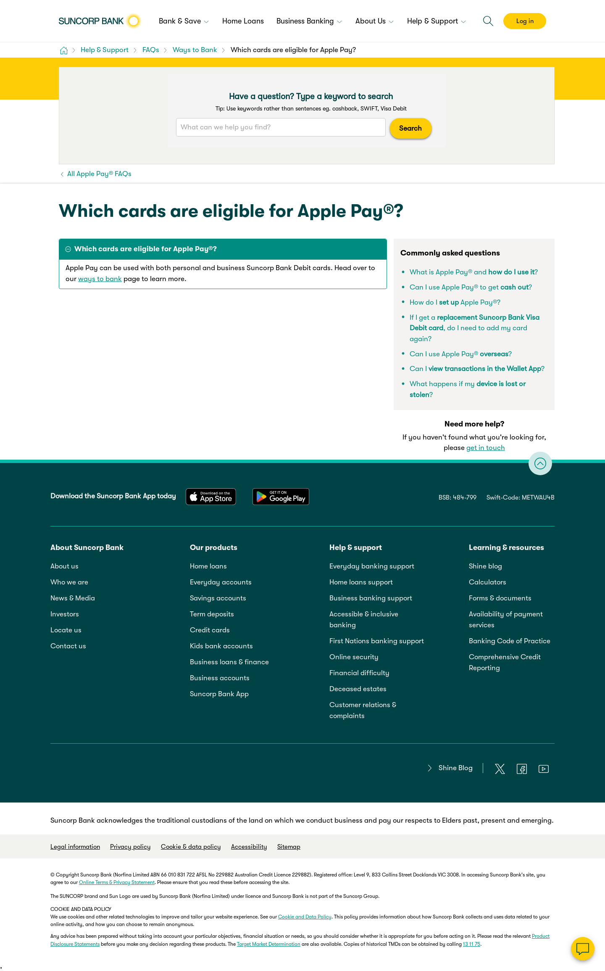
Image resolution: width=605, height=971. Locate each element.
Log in (525, 21)
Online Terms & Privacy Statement (117, 882)
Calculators (487, 582)
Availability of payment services (506, 619)
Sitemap (288, 846)
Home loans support (361, 582)
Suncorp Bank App (219, 694)
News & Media (72, 598)
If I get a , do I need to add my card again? (474, 328)
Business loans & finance (229, 662)
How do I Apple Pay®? (455, 302)
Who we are (69, 582)
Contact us (68, 646)
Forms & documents (500, 598)
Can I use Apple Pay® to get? (471, 287)
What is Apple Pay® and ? (474, 272)
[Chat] (582, 948)
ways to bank (100, 279)
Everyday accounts (221, 582)
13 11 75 (471, 944)
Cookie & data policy (191, 846)
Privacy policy (130, 846)
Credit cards (210, 630)
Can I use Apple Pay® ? (461, 354)
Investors (64, 614)
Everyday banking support (371, 566)
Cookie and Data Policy (304, 917)
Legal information (75, 846)
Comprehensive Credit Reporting (505, 662)
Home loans (208, 566)
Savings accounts (218, 598)
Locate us (66, 630)
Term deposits (212, 614)
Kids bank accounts (221, 646)
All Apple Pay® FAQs (99, 174)
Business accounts (220, 678)
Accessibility (249, 846)
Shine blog (485, 566)
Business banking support (370, 598)
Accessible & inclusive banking (363, 619)
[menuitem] (184, 22)
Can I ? (477, 369)
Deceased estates (358, 689)
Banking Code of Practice (509, 641)
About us (64, 566)
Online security (354, 657)
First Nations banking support (376, 641)
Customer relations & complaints (362, 710)
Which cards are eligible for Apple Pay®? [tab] (145, 249)
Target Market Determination (268, 944)
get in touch (485, 448)
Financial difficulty (359, 673)
